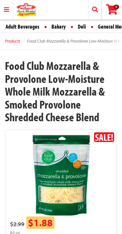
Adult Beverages (22, 26)
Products (12, 41)
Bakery (58, 26)
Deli (82, 26)
